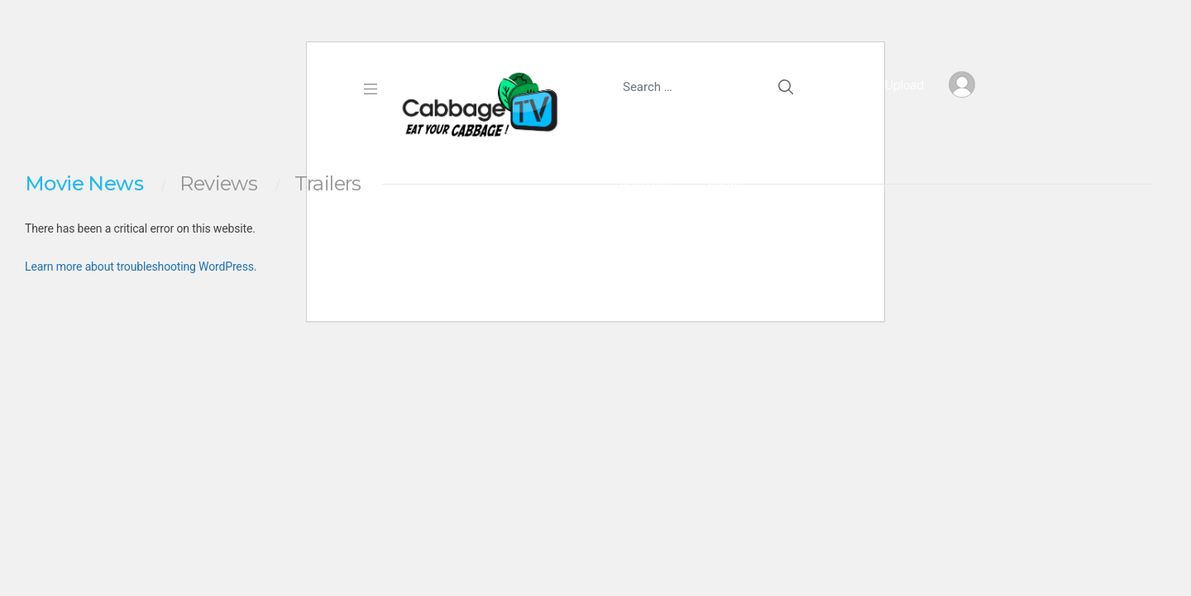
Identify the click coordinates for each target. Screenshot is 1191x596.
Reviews (218, 183)
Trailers (327, 183)
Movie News (84, 183)
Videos (725, 181)
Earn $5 (693, 125)
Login (722, 236)
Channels (645, 181)
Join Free (645, 236)
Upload (890, 86)
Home (619, 125)
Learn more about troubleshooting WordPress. (140, 266)
